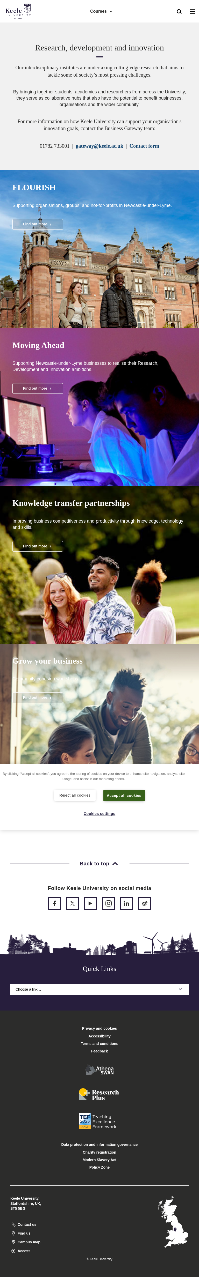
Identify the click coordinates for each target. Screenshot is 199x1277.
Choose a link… (99, 989)
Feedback (99, 1051)
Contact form (144, 146)
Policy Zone (99, 1167)
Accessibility (19, 25)
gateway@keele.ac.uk (99, 146)
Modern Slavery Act (99, 1160)
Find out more (37, 224)
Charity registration (99, 1152)
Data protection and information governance (99, 1144)
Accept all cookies (124, 795)
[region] (99, 797)
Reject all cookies (75, 795)
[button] (179, 10)
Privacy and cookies (99, 1028)
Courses (101, 10)
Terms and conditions (99, 1044)
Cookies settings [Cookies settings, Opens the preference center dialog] (99, 813)
